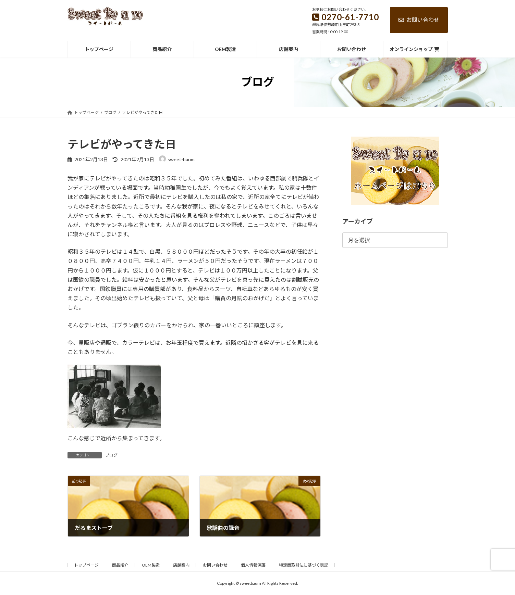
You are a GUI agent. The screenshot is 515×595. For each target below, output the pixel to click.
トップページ (86, 565)
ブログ (111, 455)
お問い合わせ (418, 19)
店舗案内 (181, 565)
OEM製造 (151, 565)
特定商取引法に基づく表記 (303, 565)
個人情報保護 (253, 565)
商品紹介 (120, 565)
